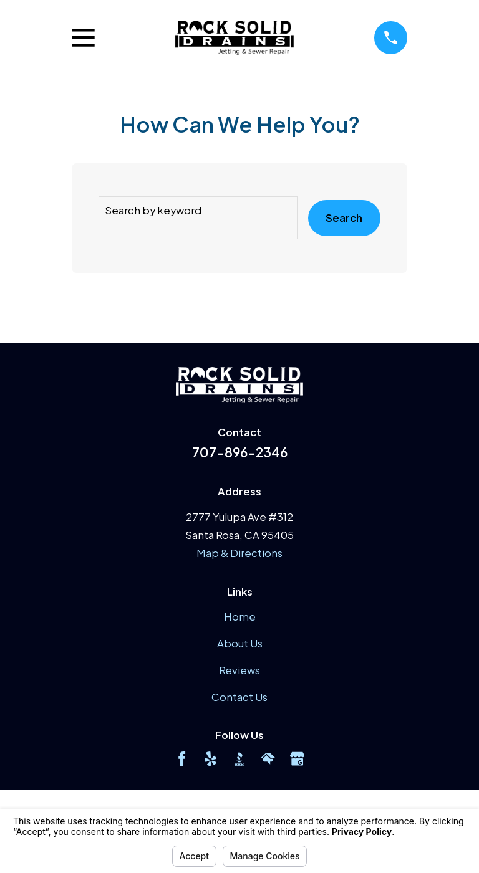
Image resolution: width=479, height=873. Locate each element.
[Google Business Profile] (297, 758)
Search (344, 217)
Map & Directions (239, 553)
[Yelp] (210, 758)
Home (240, 616)
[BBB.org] (239, 758)
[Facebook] (182, 758)
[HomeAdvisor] (268, 758)
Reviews (239, 670)
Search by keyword (153, 210)
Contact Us (239, 697)
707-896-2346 (240, 452)
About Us (240, 643)
